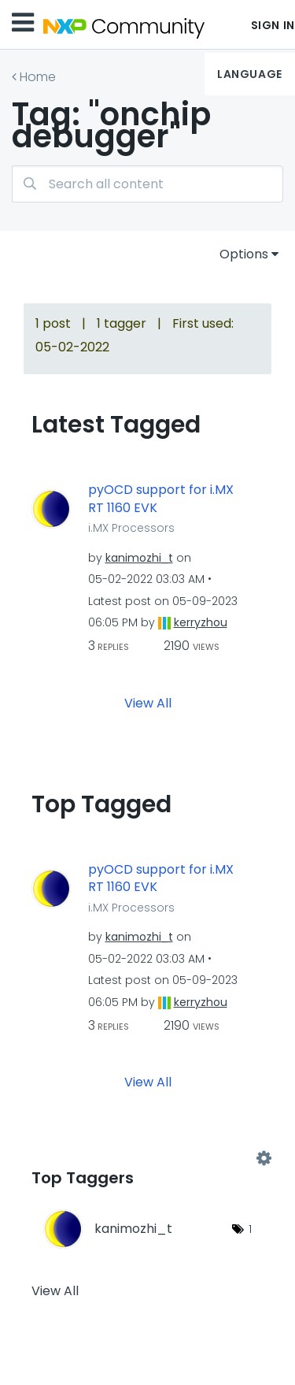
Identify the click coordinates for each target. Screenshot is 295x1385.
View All (147, 702)
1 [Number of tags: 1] (250, 1229)
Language (249, 74)
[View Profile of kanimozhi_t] (139, 558)
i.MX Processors (131, 528)
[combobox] (147, 183)
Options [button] (243, 254)
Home (38, 77)
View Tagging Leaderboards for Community (147, 1159)
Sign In (273, 25)
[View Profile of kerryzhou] (200, 622)
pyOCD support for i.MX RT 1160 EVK (161, 499)
